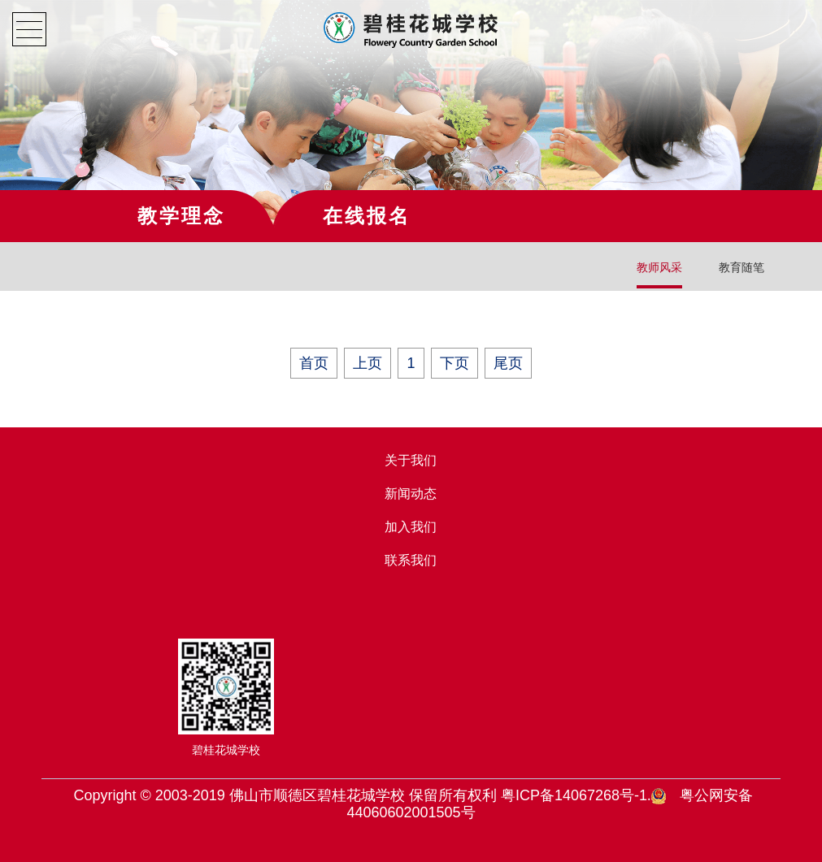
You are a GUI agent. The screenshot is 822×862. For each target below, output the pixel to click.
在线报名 (367, 216)
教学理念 (181, 216)
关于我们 (411, 460)
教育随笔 (741, 267)
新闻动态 (411, 493)
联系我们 (411, 560)
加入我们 (411, 527)
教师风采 (659, 267)
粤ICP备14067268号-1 (574, 795)
